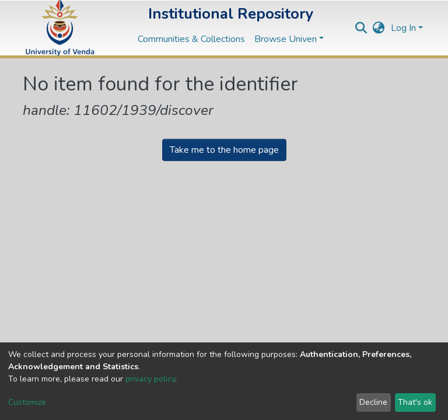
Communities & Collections (191, 39)
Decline (373, 402)
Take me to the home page (224, 150)
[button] (378, 28)
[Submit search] (361, 28)
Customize (27, 402)
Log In (403, 28)
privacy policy (150, 378)
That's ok (415, 402)
